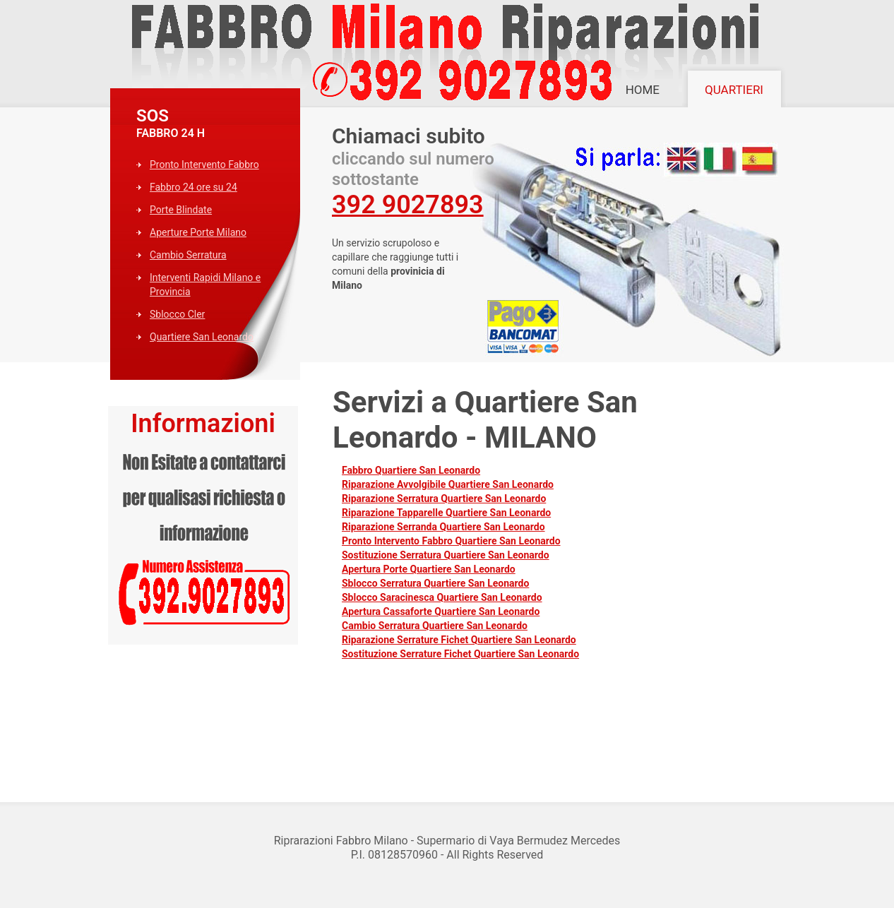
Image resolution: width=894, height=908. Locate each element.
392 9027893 (408, 205)
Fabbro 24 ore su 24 (193, 187)
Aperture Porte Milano (198, 232)
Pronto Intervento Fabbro (204, 164)
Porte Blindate (181, 209)
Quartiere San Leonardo (202, 336)
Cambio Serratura (188, 255)
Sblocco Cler (177, 314)
